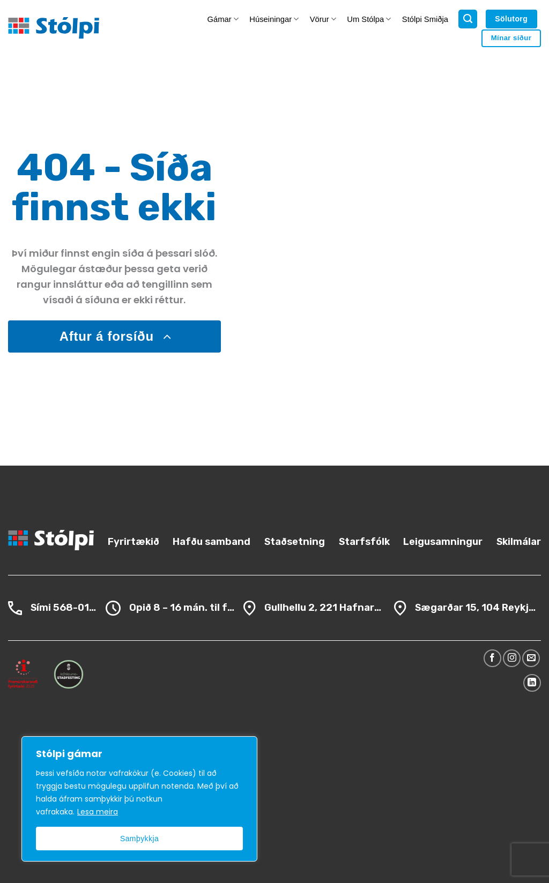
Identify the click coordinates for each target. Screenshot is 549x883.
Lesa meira (97, 811)
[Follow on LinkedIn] (532, 683)
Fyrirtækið (133, 542)
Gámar (223, 19)
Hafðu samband (211, 542)
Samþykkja (139, 838)
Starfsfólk (364, 542)
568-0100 (77, 607)
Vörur (323, 19)
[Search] (467, 19)
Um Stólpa (369, 19)
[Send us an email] (531, 658)
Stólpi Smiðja (425, 19)
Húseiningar (274, 19)
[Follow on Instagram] (512, 658)
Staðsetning (294, 542)
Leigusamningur (443, 542)
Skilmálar (518, 542)
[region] (139, 799)
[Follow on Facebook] (492, 658)
